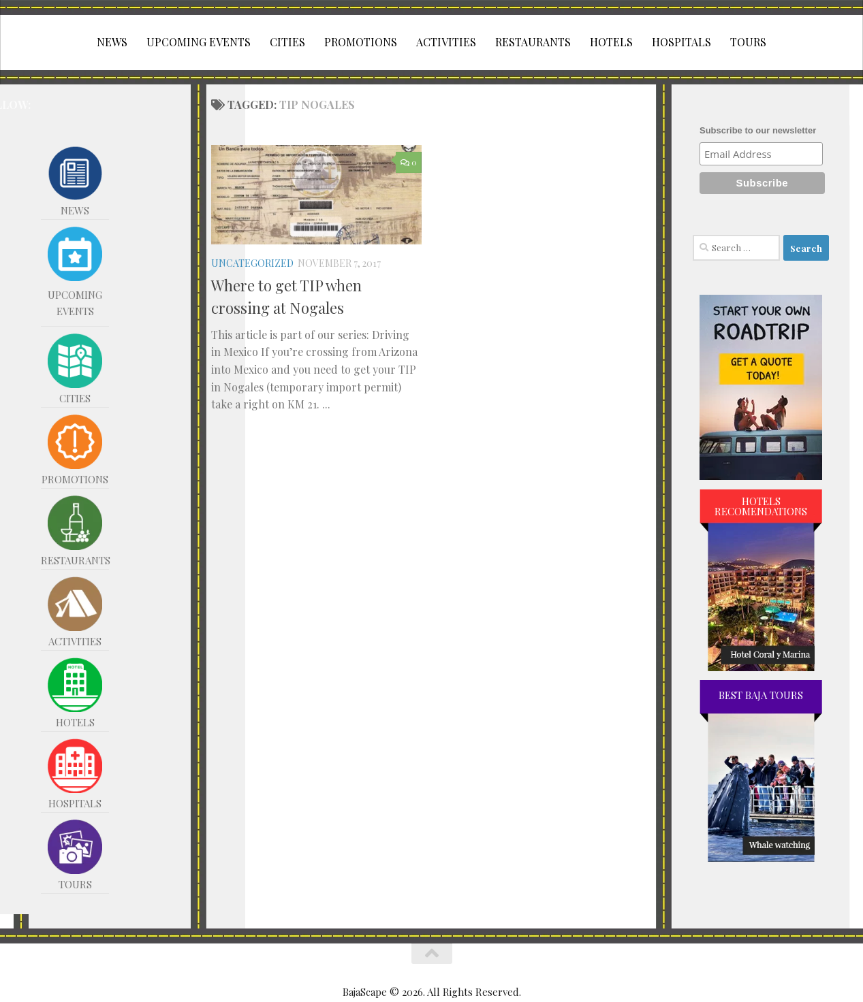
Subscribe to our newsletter (758, 130)
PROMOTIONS (360, 42)
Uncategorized (252, 263)
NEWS (112, 42)
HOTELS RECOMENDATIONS (761, 506)
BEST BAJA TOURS (761, 695)
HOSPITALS (681, 42)
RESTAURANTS (533, 42)
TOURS (748, 42)
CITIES (287, 42)
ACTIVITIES (446, 42)
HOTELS (611, 42)
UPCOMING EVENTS (198, 42)
